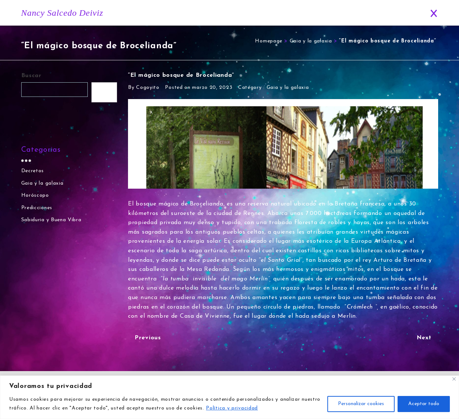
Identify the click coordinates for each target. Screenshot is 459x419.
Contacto (401, 13)
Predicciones (360, 13)
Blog (322, 13)
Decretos (32, 171)
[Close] (454, 379)
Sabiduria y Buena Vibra (51, 220)
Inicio (219, 13)
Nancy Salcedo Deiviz (62, 13)
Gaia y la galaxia (311, 41)
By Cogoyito (143, 87)
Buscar (31, 76)
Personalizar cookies (361, 404)
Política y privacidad (232, 408)
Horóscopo (286, 13)
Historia (249, 13)
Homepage (268, 41)
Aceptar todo (423, 404)
